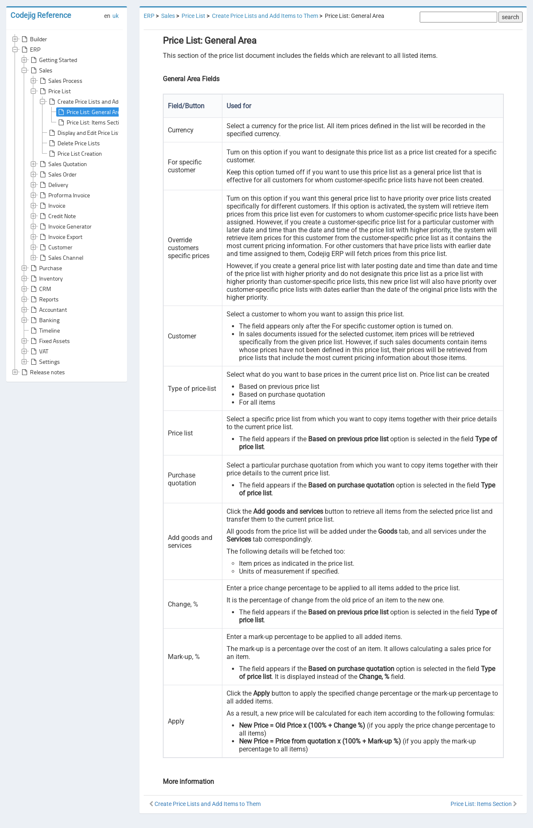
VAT (38, 351)
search (510, 17)
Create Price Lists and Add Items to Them (102, 101)
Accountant (48, 309)
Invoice (51, 205)
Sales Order (57, 174)
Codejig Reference (40, 15)
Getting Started (53, 60)
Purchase (45, 268)
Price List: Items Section (91, 122)
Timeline (44, 330)
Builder (33, 39)
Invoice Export (60, 236)
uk (115, 15)
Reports (44, 299)
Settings (44, 361)
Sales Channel (60, 257)
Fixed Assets (49, 341)
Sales (40, 70)
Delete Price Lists (73, 143)
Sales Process (60, 80)
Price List (54, 91)
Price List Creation (74, 153)
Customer (55, 247)
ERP (30, 49)
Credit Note (57, 216)
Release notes (42, 372)
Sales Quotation (62, 164)
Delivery (53, 184)
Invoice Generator (65, 226)
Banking (44, 320)
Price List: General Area (90, 112)
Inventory (46, 278)
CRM (40, 288)
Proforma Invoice (64, 195)
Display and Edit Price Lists (85, 132)
